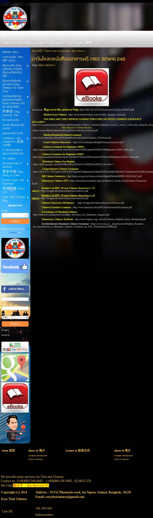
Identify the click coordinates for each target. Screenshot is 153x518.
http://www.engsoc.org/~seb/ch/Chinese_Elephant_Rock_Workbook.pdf (110, 219)
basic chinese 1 (46, 65)
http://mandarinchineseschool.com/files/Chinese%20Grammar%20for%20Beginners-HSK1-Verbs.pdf (83, 149)
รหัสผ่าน (4, 304)
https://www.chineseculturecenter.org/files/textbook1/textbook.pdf (65, 130)
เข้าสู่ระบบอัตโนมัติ (7, 314)
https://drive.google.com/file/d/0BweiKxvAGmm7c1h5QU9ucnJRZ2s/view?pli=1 (73, 164)
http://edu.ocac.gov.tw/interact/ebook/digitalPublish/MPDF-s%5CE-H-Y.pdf (104, 176)
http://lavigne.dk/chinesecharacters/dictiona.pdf (101, 203)
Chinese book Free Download (57, 51)
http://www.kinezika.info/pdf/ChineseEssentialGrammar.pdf (102, 207)
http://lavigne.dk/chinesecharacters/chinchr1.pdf (64, 191)
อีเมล (3, 295)
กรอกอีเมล (5, 211)
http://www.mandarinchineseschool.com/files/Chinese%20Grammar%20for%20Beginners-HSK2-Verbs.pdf (86, 157)
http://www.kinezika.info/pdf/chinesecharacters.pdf (98, 142)
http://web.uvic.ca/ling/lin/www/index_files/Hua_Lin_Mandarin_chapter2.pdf (71, 214)
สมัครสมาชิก (5, 335)
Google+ (4, 1)
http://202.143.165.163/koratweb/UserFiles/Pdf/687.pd (106, 109)
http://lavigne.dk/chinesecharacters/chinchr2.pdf (64, 198)
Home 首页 (37, 51)
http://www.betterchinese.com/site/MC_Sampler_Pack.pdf (97, 114)
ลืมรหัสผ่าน (5, 330)
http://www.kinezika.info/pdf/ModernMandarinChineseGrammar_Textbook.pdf (72, 137)
